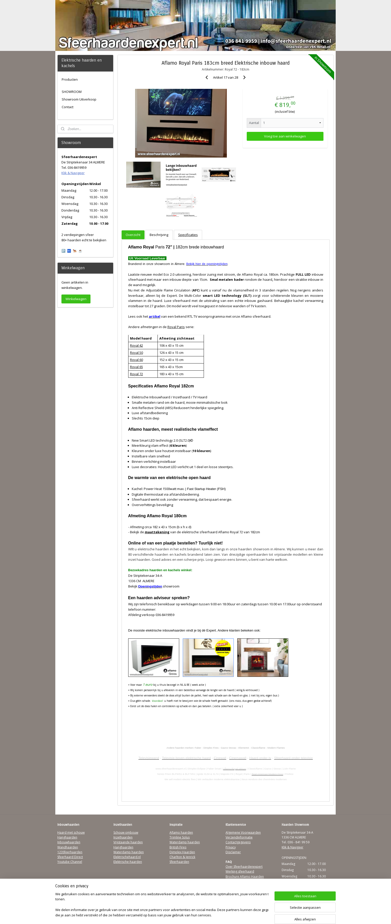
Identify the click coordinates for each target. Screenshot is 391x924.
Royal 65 (136, 367)
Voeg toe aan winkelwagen (285, 136)
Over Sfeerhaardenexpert (244, 866)
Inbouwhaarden (68, 842)
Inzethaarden (123, 837)
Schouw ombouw (125, 832)
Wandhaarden (67, 847)
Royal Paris (176, 327)
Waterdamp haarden (128, 852)
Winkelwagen (76, 299)
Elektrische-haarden (127, 862)
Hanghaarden (67, 837)
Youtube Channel (69, 862)
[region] (161, 905)
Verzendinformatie (239, 837)
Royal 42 (136, 345)
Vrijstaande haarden (128, 842)
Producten (70, 79)
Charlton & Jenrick (182, 857)
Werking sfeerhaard (240, 871)
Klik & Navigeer (73, 173)
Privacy (231, 847)
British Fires (178, 847)
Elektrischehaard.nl (127, 857)
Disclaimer (233, 852)
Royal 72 (136, 374)
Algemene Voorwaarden (243, 832)
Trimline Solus (180, 837)
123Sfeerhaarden (69, 852)
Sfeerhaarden (179, 862)
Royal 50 (136, 352)
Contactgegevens (238, 842)
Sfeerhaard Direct (70, 857)
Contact (67, 107)
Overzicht (133, 234)
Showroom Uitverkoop (79, 99)
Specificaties (188, 234)
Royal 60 (136, 359)
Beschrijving (159, 234)
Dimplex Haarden (182, 852)
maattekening (157, 532)
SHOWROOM (72, 91)
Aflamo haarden (181, 832)
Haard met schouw (71, 832)
